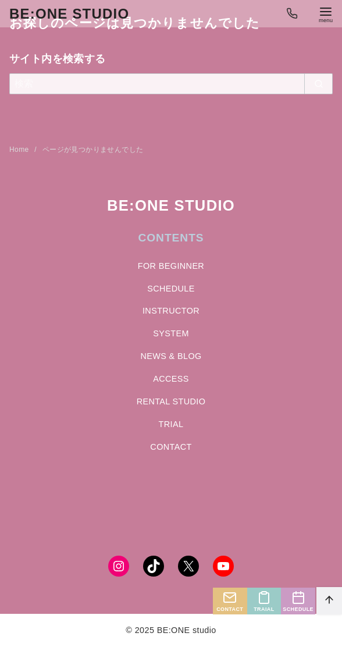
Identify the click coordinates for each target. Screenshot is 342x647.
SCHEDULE (171, 288)
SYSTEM (171, 333)
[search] (318, 83)
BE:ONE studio (69, 14)
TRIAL (171, 424)
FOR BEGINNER (171, 266)
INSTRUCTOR (171, 310)
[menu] (325, 13)
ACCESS (171, 378)
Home (20, 149)
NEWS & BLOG (170, 356)
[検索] (171, 83)
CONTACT (170, 447)
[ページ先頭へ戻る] (329, 600)
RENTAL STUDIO (171, 401)
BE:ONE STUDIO (171, 205)
